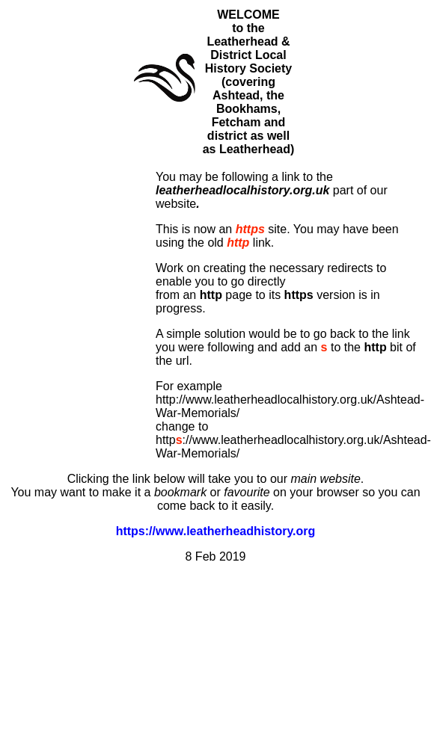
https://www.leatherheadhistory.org (216, 531)
